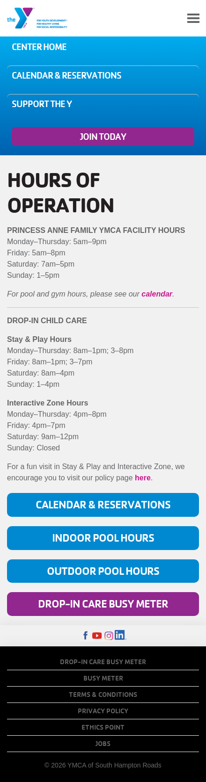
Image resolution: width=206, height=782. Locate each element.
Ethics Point (103, 727)
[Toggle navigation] (193, 18)
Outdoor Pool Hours (103, 571)
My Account (171, 18)
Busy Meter (103, 678)
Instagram (109, 636)
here (143, 478)
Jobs (103, 743)
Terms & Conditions (103, 694)
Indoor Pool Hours (103, 537)
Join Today (103, 136)
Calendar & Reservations (66, 75)
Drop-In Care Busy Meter (103, 603)
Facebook (85, 636)
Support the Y (42, 103)
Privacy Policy (103, 711)
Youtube (97, 636)
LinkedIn (120, 636)
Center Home (39, 46)
